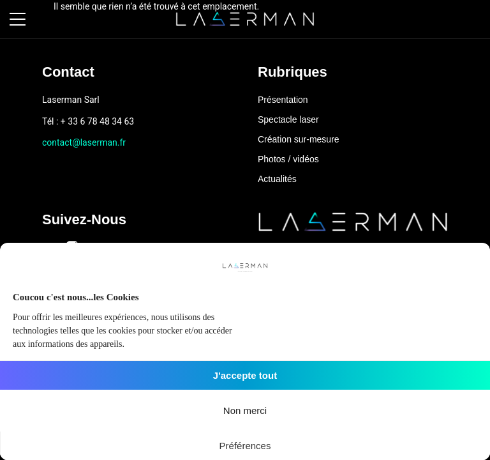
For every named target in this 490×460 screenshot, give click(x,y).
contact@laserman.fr (84, 142)
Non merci (245, 410)
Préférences (245, 445)
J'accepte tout (245, 375)
